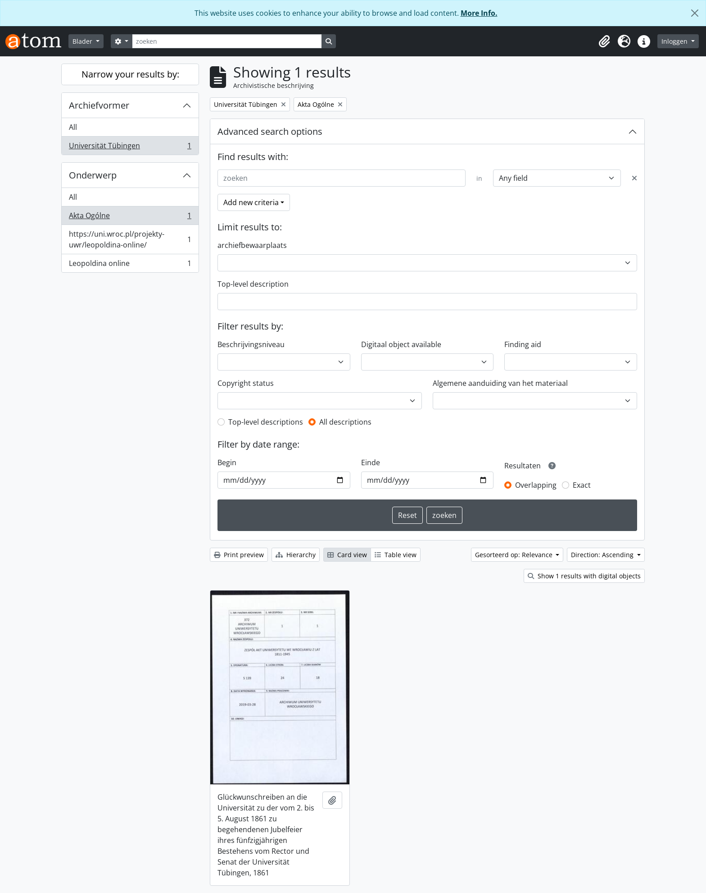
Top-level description (253, 284)
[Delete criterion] (634, 178)
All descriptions (345, 422)
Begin (226, 462)
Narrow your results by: (130, 74)
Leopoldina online (129, 265)
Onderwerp (93, 175)
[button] (604, 41)
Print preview (239, 554)
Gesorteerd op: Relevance (514, 554)
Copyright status (245, 383)
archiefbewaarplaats (252, 245)
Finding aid (522, 344)
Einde (370, 462)
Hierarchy (296, 554)
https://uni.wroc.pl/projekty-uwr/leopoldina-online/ (129, 239)
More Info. (479, 13)
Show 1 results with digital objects (584, 576)
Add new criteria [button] (251, 202)
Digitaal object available (401, 344)
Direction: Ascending (603, 554)
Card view (347, 554)
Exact (582, 485)
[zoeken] (227, 41)
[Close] (695, 13)
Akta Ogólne (129, 217)
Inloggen (675, 41)
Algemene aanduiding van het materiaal (500, 383)
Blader (83, 41)
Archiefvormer (99, 105)
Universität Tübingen (129, 147)
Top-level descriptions (265, 422)
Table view (395, 554)
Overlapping (536, 485)
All (73, 127)
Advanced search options (269, 131)
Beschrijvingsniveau (251, 344)
